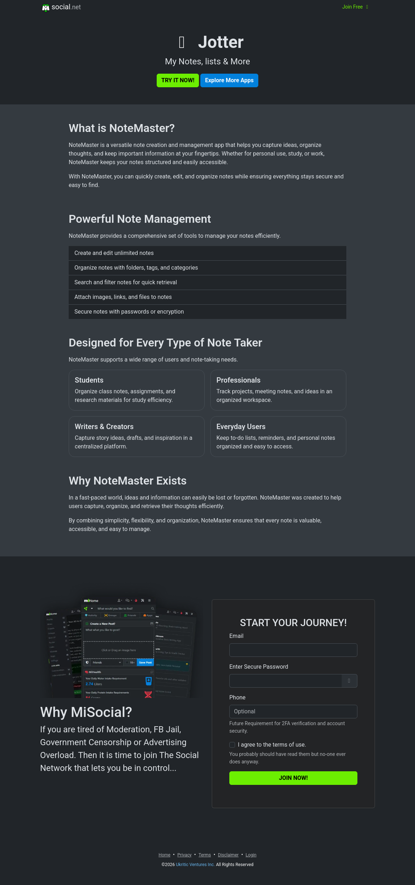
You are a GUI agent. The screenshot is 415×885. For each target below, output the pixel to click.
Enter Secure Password (258, 666)
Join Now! (293, 778)
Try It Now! (177, 80)
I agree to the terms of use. (272, 744)
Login (251, 854)
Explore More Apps (229, 80)
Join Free (356, 7)
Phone (237, 697)
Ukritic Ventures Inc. (195, 864)
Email (236, 636)
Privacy (184, 854)
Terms (205, 854)
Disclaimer (228, 854)
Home (164, 854)
